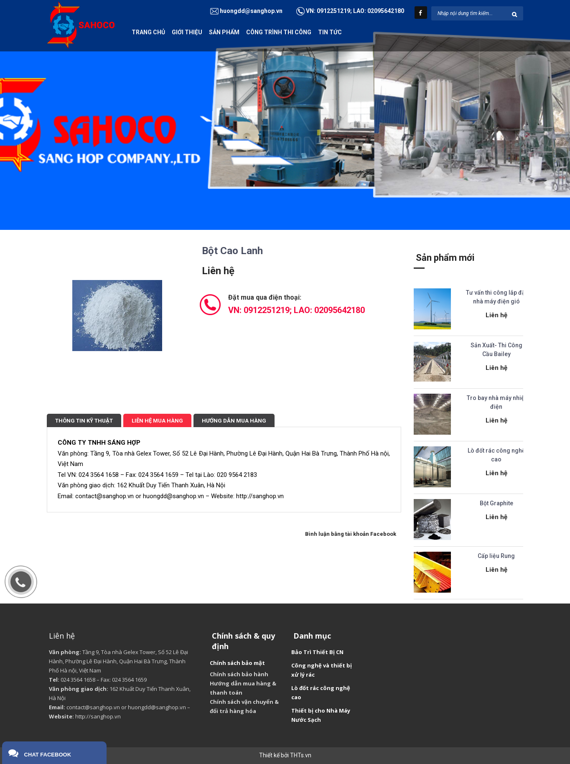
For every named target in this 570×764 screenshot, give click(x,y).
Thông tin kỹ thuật (84, 421)
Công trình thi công (278, 32)
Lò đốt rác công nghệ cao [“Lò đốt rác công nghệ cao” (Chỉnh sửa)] (320, 692)
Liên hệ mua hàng (157, 421)
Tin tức (330, 32)
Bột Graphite (496, 503)
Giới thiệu (187, 32)
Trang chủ (148, 32)
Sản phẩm (224, 32)
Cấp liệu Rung (496, 556)
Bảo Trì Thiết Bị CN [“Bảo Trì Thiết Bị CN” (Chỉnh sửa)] (317, 652)
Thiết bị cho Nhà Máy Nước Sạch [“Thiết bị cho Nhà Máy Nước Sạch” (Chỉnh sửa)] (320, 715)
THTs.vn (300, 755)
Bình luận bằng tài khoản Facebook (350, 534)
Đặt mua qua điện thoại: (296, 304)
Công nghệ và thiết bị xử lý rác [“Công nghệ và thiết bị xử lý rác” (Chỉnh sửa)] (321, 670)
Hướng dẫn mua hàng (234, 421)
